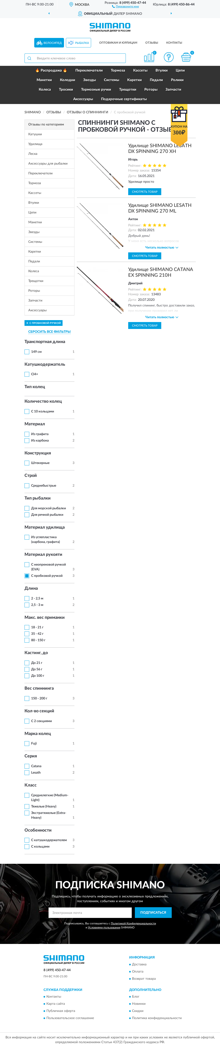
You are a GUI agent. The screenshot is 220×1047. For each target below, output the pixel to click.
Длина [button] (31, 588)
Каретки (134, 80)
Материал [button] (34, 424)
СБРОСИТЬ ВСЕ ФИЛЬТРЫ (49, 331)
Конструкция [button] (37, 453)
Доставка (139, 964)
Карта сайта (55, 1004)
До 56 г (36, 669)
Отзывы (151, 42)
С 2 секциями (41, 721)
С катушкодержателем (49, 840)
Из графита (40, 434)
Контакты (174, 42)
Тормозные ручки (96, 89)
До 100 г (37, 675)
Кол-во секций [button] (39, 711)
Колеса (45, 89)
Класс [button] (30, 785)
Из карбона (40, 440)
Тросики (66, 89)
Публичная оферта (60, 1011)
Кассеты (140, 70)
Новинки (139, 1004)
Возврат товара (144, 978)
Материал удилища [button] (44, 527)
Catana (36, 766)
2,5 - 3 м (37, 605)
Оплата (137, 971)
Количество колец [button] (43, 401)
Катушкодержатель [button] (44, 364)
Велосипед (53, 43)
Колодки (67, 80)
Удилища (35, 144)
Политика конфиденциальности (157, 1018)
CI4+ (34, 374)
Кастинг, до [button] (36, 653)
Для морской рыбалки (48, 508)
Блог (135, 997)
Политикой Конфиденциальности (133, 923)
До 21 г (36, 663)
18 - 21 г (37, 627)
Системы (111, 80)
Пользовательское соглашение (70, 1018)
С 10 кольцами (42, 411)
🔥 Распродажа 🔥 (51, 70)
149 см (36, 352)
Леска (32, 154)
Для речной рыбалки (47, 514)
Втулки (162, 70)
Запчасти (173, 89)
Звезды (89, 80)
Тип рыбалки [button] (37, 498)
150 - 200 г (39, 698)
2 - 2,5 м (37, 598)
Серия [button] (30, 756)
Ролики (177, 80)
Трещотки (127, 89)
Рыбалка (82, 43)
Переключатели (89, 70)
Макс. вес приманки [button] (44, 617)
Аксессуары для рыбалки (48, 163)
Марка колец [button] (37, 734)
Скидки (137, 1011)
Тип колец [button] (34, 387)
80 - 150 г (38, 640)
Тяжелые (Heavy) (43, 806)
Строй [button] (30, 476)
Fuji (34, 743)
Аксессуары (83, 99)
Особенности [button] (38, 830)
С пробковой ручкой (47, 576)
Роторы (150, 89)
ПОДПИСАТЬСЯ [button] (153, 912)
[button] (125, 6)
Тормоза (118, 70)
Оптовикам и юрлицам (118, 42)
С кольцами (40, 846)
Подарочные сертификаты (124, 99)
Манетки (44, 80)
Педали (156, 80)
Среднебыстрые (43, 485)
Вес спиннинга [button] (39, 688)
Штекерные (40, 463)
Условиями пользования (104, 927)
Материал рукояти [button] (43, 554)
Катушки (35, 134)
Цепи (180, 70)
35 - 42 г (37, 633)
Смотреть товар (144, 191)
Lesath (36, 772)
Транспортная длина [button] (44, 342)
